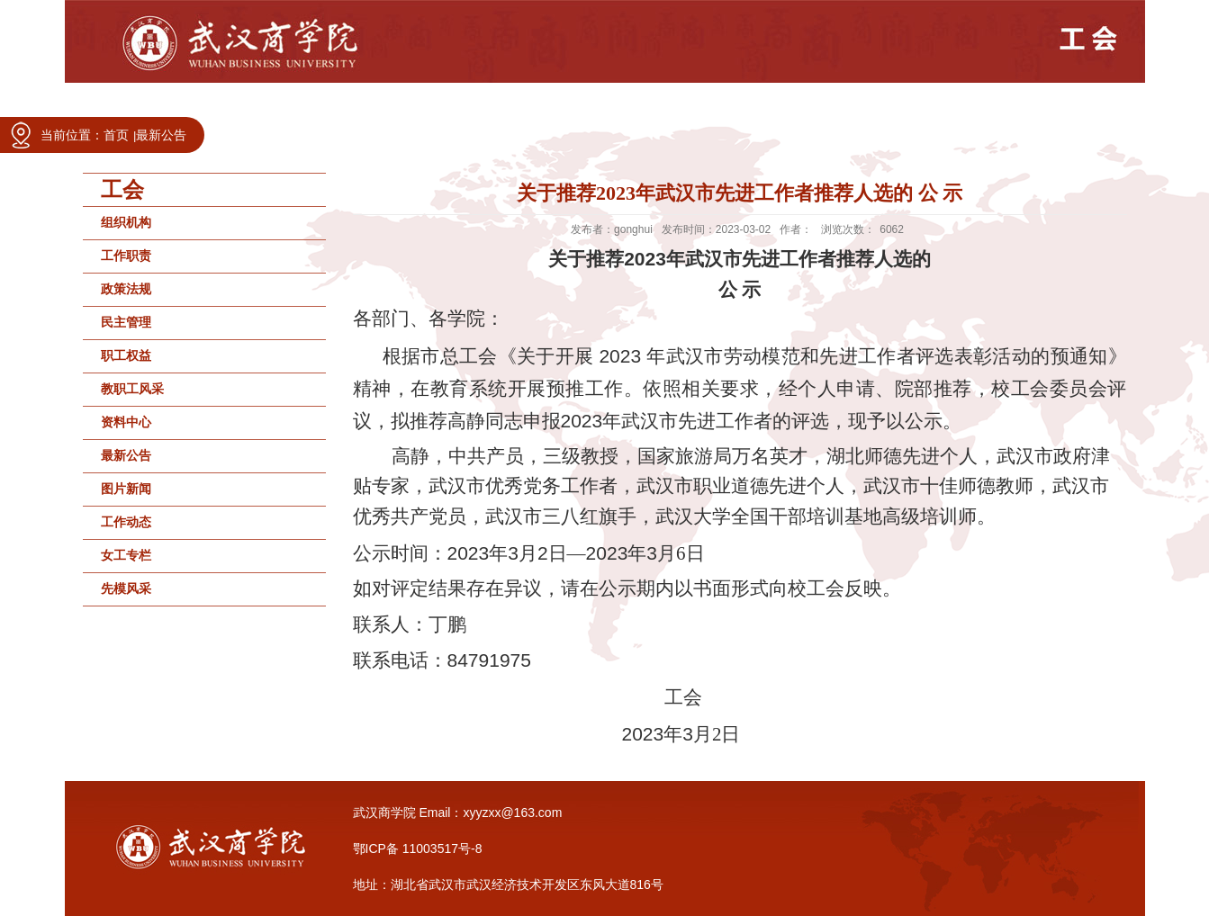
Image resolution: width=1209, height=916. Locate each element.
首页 (116, 135)
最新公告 (161, 135)
